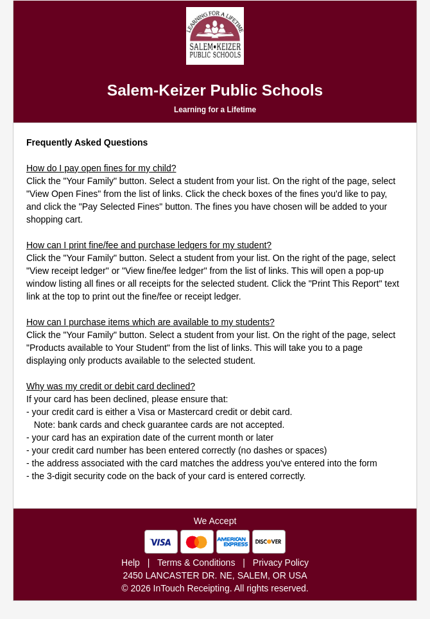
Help (130, 562)
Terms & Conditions (196, 562)
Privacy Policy (281, 562)
